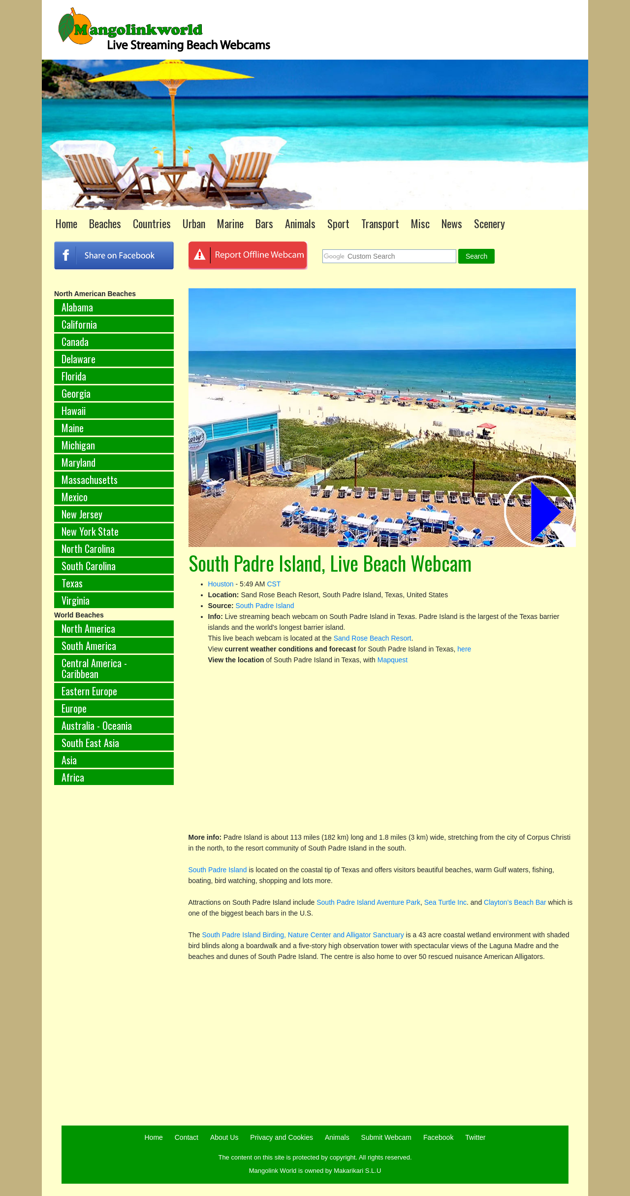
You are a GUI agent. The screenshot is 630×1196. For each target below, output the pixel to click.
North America (88, 628)
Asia (69, 759)
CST (274, 584)
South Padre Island (265, 606)
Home (66, 223)
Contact (186, 1137)
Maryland (78, 462)
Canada (75, 341)
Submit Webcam (386, 1137)
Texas (72, 583)
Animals (300, 223)
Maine (73, 427)
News (451, 223)
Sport (338, 223)
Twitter (475, 1137)
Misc (420, 223)
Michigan (78, 445)
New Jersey (82, 514)
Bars (264, 223)
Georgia (76, 393)
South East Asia (90, 742)
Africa (73, 777)
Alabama (77, 307)
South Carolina (89, 565)
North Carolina (88, 548)
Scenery (489, 223)
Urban (194, 223)
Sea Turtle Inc (445, 902)
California (79, 324)
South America (89, 645)
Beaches (105, 223)
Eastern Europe (89, 690)
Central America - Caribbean (94, 668)
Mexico (75, 496)
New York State (90, 531)
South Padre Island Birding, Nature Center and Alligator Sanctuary (304, 935)
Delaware (78, 358)
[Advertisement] (114, 956)
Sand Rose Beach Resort (372, 638)
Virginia (76, 600)
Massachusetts (90, 479)
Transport (380, 223)
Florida (74, 376)
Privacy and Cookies (281, 1137)
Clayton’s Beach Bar (515, 902)
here (464, 649)
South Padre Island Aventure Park (368, 902)
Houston (221, 584)
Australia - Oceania (97, 725)
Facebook (438, 1137)
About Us (224, 1137)
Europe (74, 708)
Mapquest (393, 660)
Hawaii (74, 410)
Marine (230, 223)
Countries (152, 223)
